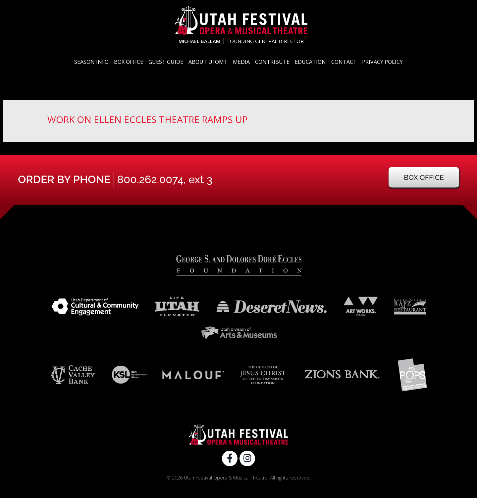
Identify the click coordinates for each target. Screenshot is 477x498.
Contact (344, 61)
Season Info (91, 61)
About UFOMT (208, 61)
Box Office (128, 61)
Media (241, 61)
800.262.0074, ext (164, 179)
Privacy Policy (382, 61)
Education (310, 61)
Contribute (272, 61)
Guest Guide (165, 61)
